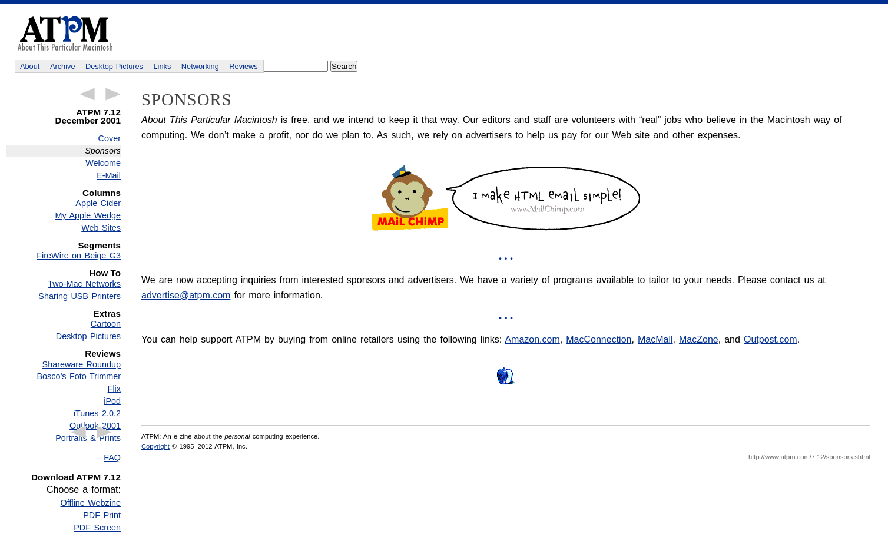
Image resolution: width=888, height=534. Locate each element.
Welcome (103, 163)
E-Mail (109, 175)
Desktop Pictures (114, 66)
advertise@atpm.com (185, 295)
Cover (109, 138)
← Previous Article (87, 94)
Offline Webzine (91, 503)
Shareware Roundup (81, 364)
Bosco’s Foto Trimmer (79, 376)
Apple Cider (98, 203)
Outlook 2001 (95, 425)
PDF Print (102, 515)
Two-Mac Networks (84, 283)
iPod (112, 401)
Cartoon (106, 324)
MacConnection (598, 339)
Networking (200, 66)
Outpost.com (770, 339)
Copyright (155, 446)
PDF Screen (97, 527)
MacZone (698, 339)
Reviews (243, 66)
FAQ (112, 457)
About (29, 66)
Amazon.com (532, 339)
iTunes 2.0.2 (97, 413)
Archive (62, 66)
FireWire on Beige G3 (79, 255)
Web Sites (101, 228)
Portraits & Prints (88, 438)
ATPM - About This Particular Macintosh (65, 33)
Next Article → (113, 94)
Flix (114, 388)
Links (162, 66)
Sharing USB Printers (79, 296)
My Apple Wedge (88, 215)
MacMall (655, 339)
